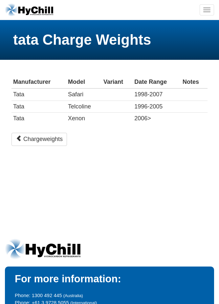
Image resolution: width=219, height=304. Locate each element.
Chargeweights (39, 138)
